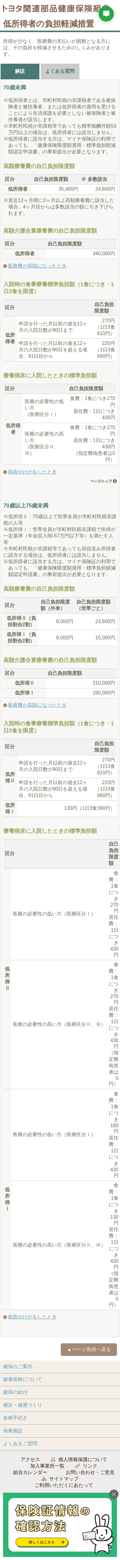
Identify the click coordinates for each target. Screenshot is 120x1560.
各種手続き (15, 1417)
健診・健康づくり (22, 1405)
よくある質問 (60, 71)
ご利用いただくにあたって (64, 1485)
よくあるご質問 (20, 1443)
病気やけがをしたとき (32, 471)
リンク (90, 1465)
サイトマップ (63, 1478)
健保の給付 (15, 1392)
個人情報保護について (82, 1459)
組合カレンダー (30, 1472)
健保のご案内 (17, 1366)
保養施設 (13, 1430)
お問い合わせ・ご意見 (90, 1472)
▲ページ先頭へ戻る (89, 1349)
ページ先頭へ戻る (104, 481)
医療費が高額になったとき (37, 265)
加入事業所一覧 (47, 1465)
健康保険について (22, 1379)
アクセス (30, 1459)
